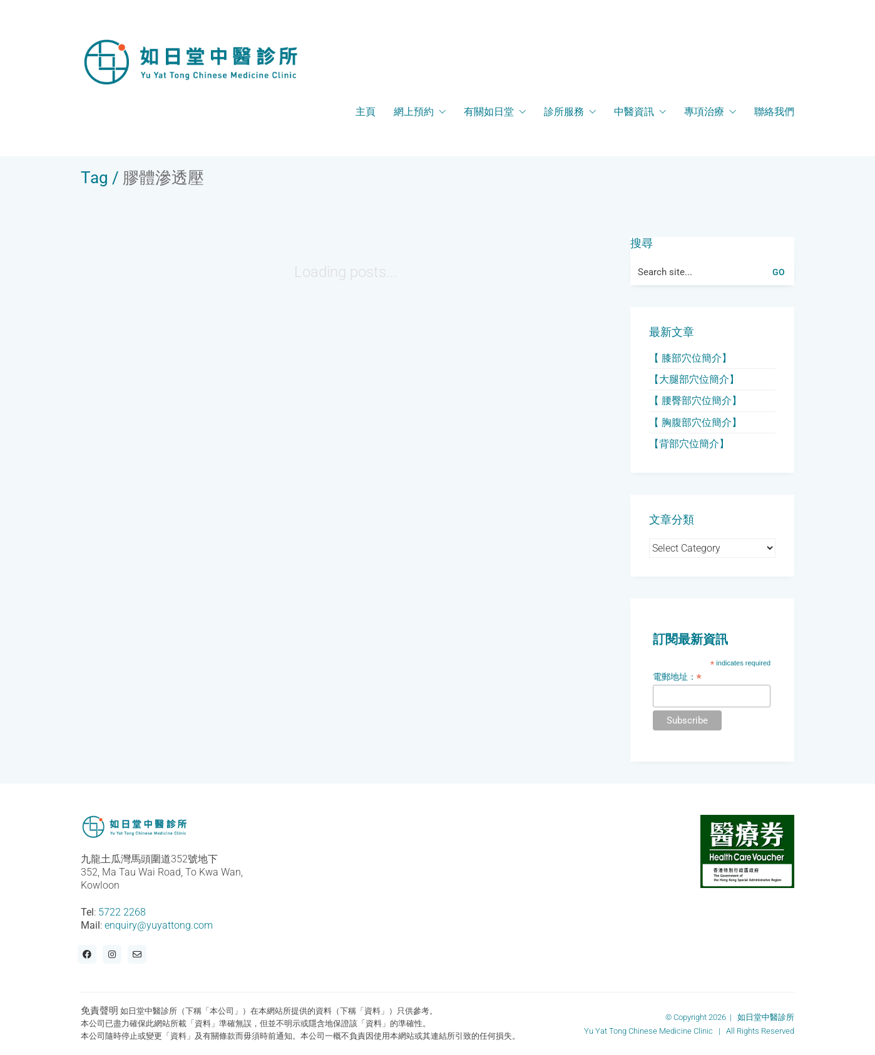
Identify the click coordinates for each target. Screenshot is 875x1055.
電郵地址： (677, 677)
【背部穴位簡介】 (689, 444)
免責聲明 (99, 1010)
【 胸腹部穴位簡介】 (695, 422)
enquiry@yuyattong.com (159, 925)
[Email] (137, 954)
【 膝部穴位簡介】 (690, 358)
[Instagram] (112, 954)
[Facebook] (87, 954)
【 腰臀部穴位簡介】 (695, 400)
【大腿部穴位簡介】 (694, 379)
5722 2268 (122, 912)
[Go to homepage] (190, 62)
